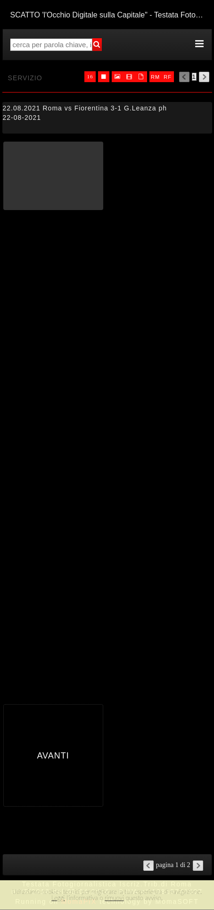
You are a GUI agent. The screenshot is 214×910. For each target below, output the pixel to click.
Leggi (58, 898)
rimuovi (114, 898)
